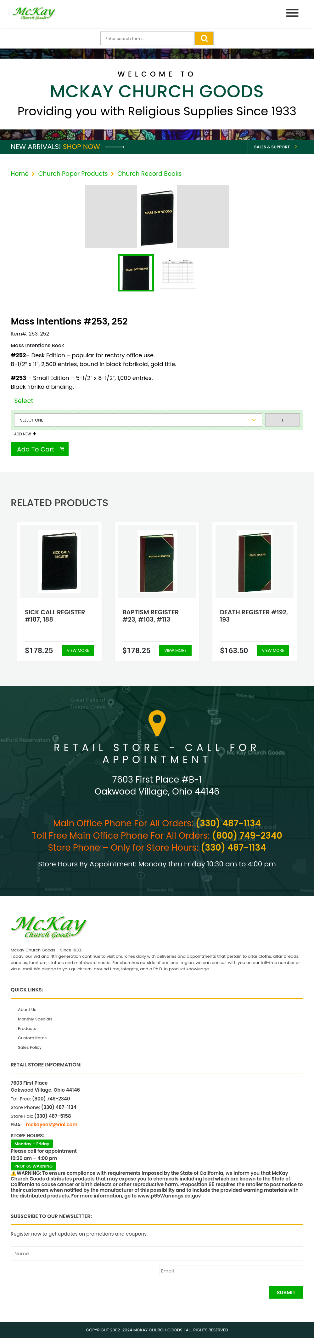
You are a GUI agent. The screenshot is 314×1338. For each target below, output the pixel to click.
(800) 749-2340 (247, 836)
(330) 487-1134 (228, 823)
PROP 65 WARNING (33, 1166)
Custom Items (32, 1038)
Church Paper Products (73, 173)
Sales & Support (272, 147)
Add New (22, 434)
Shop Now (93, 147)
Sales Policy (30, 1047)
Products (27, 1028)
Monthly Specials (35, 1019)
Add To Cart (35, 449)
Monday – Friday (31, 1144)
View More (78, 650)
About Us (27, 1010)
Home (20, 173)
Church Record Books (149, 173)
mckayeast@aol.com (51, 1124)
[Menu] (292, 14)
